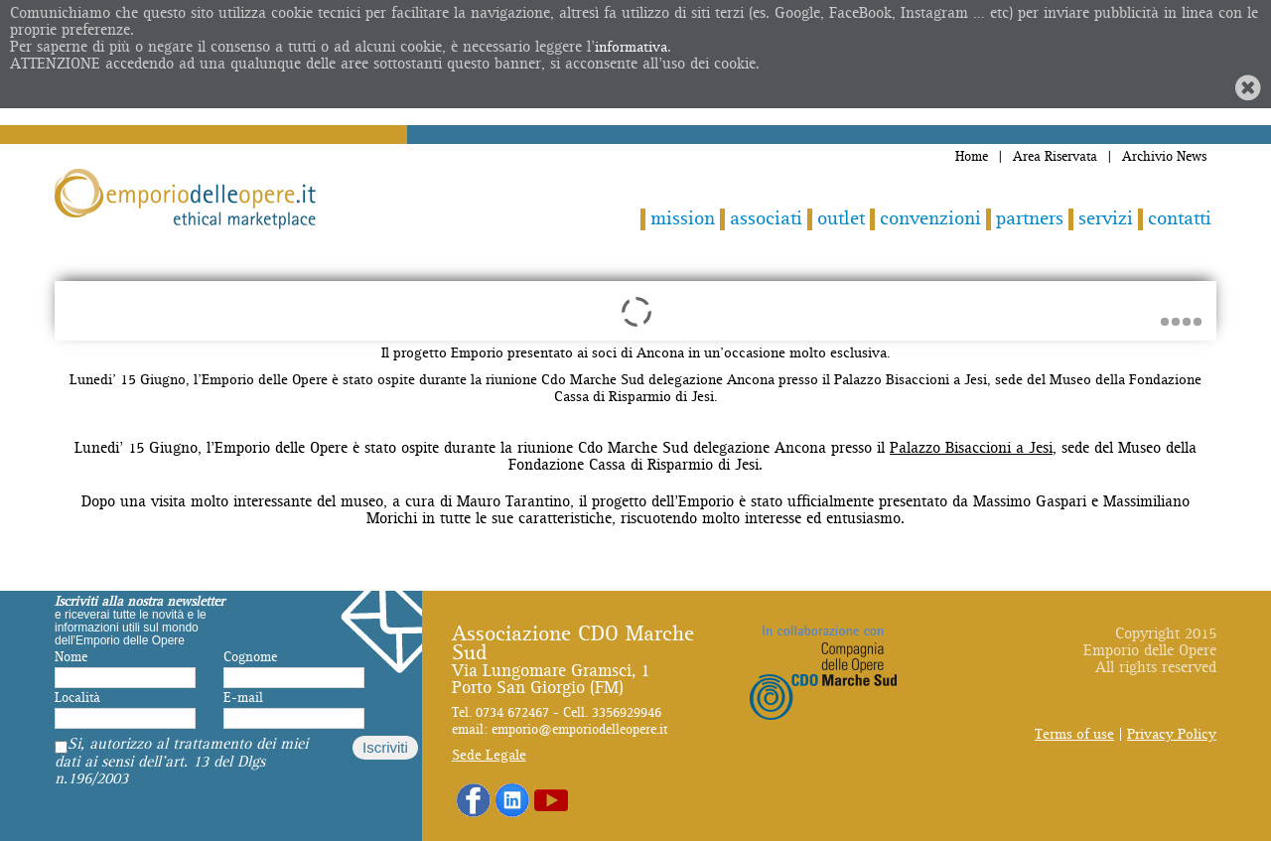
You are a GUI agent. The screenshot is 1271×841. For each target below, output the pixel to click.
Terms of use (1074, 734)
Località (77, 698)
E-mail (243, 698)
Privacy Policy (1171, 734)
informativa (631, 47)
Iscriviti (385, 747)
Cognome (250, 657)
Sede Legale (489, 755)
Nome (71, 657)
